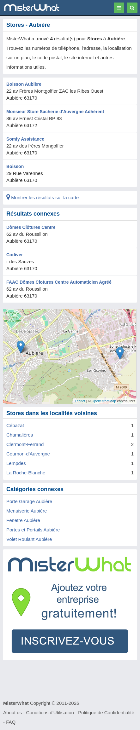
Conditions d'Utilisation (50, 712)
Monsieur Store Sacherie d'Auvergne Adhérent (55, 111)
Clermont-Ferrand (25, 444)
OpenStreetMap (104, 401)
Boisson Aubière (23, 84)
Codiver (14, 254)
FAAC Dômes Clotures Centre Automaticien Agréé (59, 282)
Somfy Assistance (25, 139)
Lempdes (16, 463)
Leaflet (80, 401)
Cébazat (15, 425)
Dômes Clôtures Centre (31, 227)
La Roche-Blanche (25, 472)
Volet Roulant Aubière (29, 539)
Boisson (15, 166)
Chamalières (19, 434)
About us (12, 712)
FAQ (10, 722)
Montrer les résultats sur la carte (42, 197)
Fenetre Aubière (23, 520)
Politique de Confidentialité (106, 712)
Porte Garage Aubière (29, 501)
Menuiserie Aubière (26, 510)
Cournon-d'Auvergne (28, 453)
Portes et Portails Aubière (33, 529)
